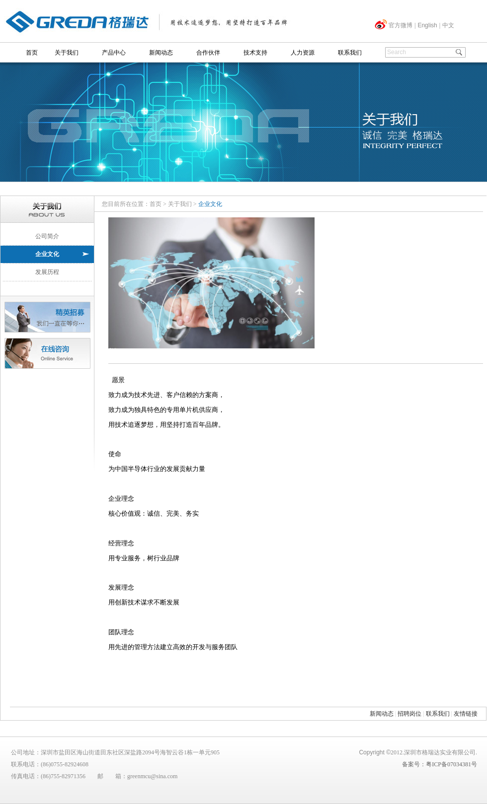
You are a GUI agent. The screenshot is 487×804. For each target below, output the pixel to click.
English (427, 25)
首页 (32, 52)
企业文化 (47, 254)
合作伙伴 (208, 52)
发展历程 (47, 271)
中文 (448, 25)
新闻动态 (161, 52)
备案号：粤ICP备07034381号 (439, 764)
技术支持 (255, 52)
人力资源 (303, 52)
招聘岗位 (409, 713)
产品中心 (114, 52)
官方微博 (400, 25)
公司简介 (47, 236)
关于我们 (67, 52)
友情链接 (466, 713)
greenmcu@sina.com (152, 776)
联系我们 (350, 52)
